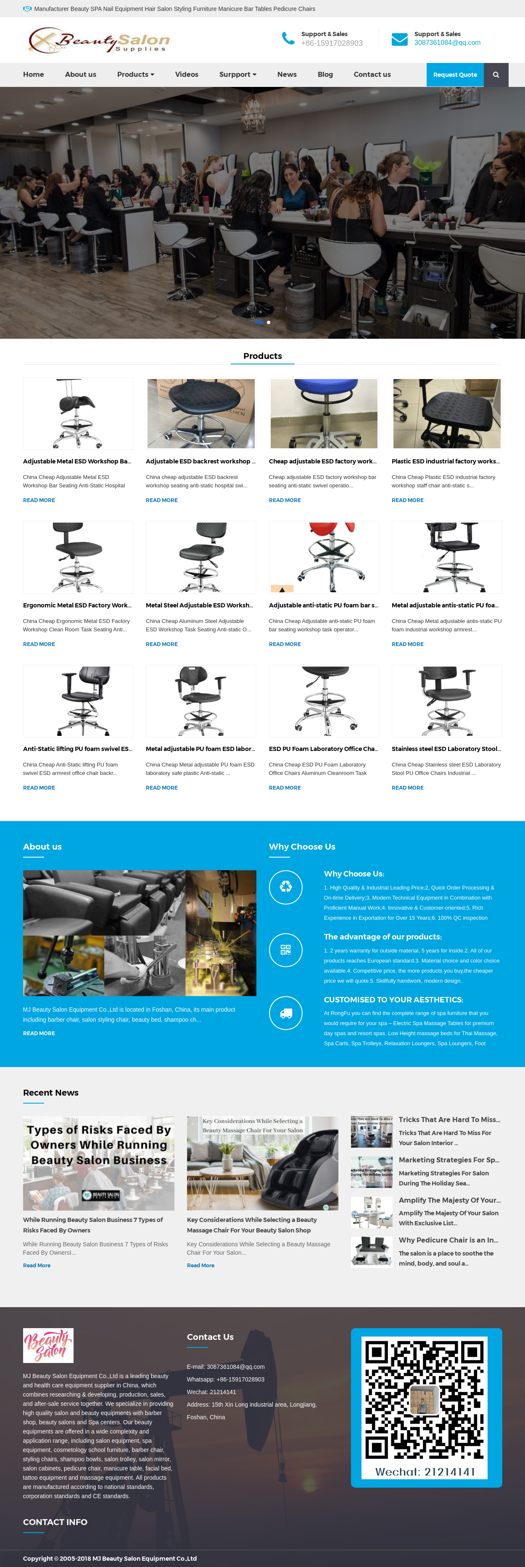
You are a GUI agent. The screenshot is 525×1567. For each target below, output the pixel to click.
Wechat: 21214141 (211, 1392)
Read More (36, 1265)
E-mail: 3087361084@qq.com (226, 1366)
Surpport (235, 74)
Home (33, 74)
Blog (325, 74)
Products (132, 74)
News (287, 74)
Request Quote (455, 74)
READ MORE (39, 500)
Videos (186, 74)
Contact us (372, 74)
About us (80, 74)
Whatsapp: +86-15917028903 (226, 1379)
